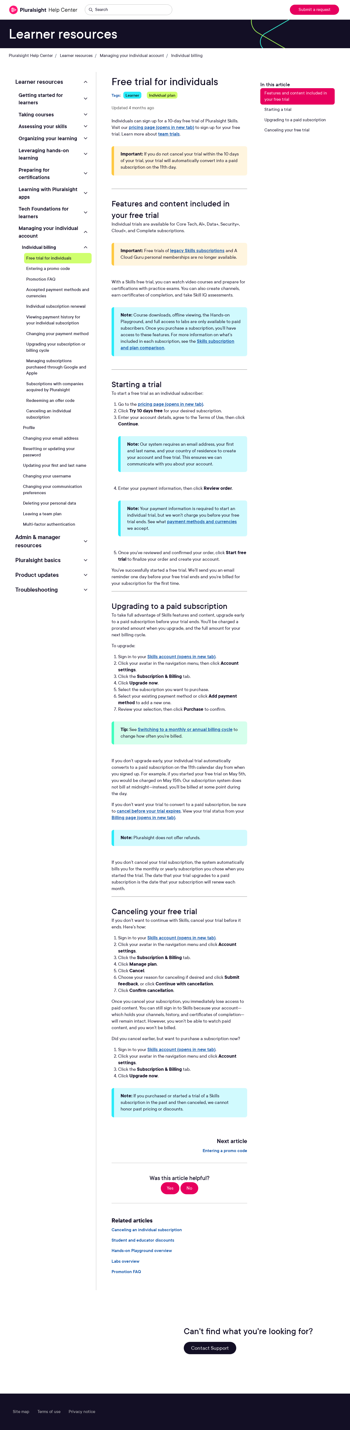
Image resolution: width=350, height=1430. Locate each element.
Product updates (37, 575)
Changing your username (47, 476)
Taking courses (36, 114)
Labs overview (125, 1261)
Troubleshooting (36, 589)
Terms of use (48, 1411)
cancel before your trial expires (149, 811)
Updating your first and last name (54, 465)
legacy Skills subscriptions (197, 250)
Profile (29, 427)
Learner (132, 95)
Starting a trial (277, 109)
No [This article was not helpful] (189, 1188)
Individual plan (162, 95)
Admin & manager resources (37, 541)
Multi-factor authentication (49, 524)
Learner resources (76, 55)
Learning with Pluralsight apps (48, 193)
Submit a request (315, 9)
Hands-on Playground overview (142, 1250)
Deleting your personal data (49, 503)
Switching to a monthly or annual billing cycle (185, 729)
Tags (116, 95)
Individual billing (187, 55)
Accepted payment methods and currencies (57, 292)
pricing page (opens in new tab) (161, 127)
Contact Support (210, 1348)
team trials (169, 134)
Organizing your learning (48, 138)
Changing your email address (50, 438)
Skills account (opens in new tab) (181, 656)
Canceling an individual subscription (147, 1229)
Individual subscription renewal (56, 306)
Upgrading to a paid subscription (295, 119)
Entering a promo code (225, 1150)
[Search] (128, 9)
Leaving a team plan (42, 513)
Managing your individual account (132, 55)
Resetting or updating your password (49, 452)
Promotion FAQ (126, 1271)
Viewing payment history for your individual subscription (53, 320)
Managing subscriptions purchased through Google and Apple (56, 367)
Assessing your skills (43, 126)
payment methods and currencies (202, 521)
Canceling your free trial (287, 130)
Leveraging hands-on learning (44, 154)
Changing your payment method (57, 333)
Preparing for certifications (34, 173)
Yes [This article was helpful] (170, 1188)
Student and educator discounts (143, 1240)
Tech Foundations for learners (44, 212)
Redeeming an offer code (50, 400)
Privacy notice (82, 1411)
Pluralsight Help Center (31, 55)
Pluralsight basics (38, 560)
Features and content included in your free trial (295, 96)
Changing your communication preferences (52, 489)
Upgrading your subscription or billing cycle (55, 347)
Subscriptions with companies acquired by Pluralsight (54, 387)
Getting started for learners (41, 99)
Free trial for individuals (48, 258)
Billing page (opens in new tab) (143, 817)
